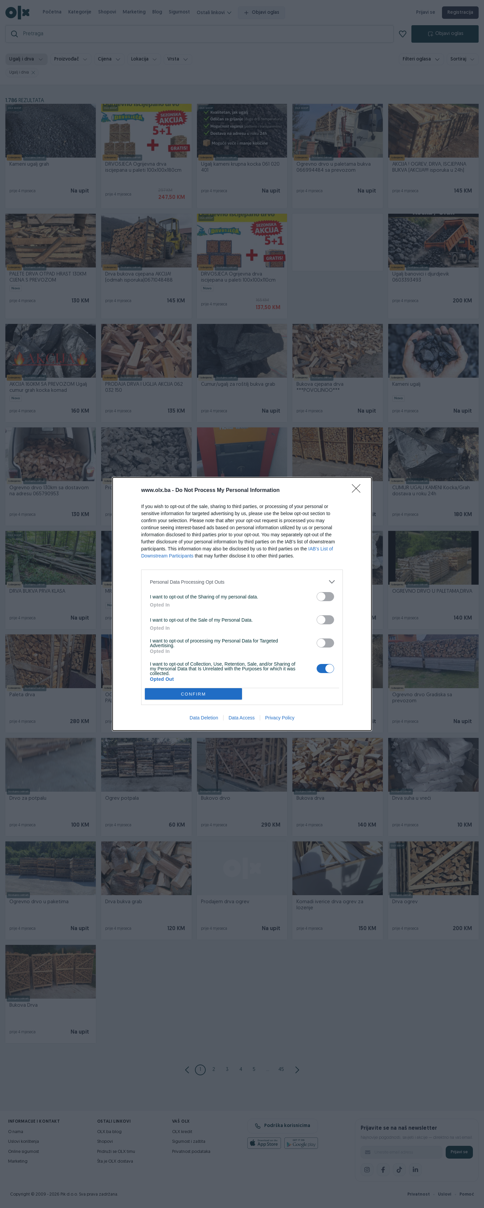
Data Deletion (204, 717)
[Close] (358, 490)
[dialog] (242, 604)
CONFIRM (193, 694)
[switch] (325, 596)
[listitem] (242, 581)
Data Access (242, 717)
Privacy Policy (279, 717)
